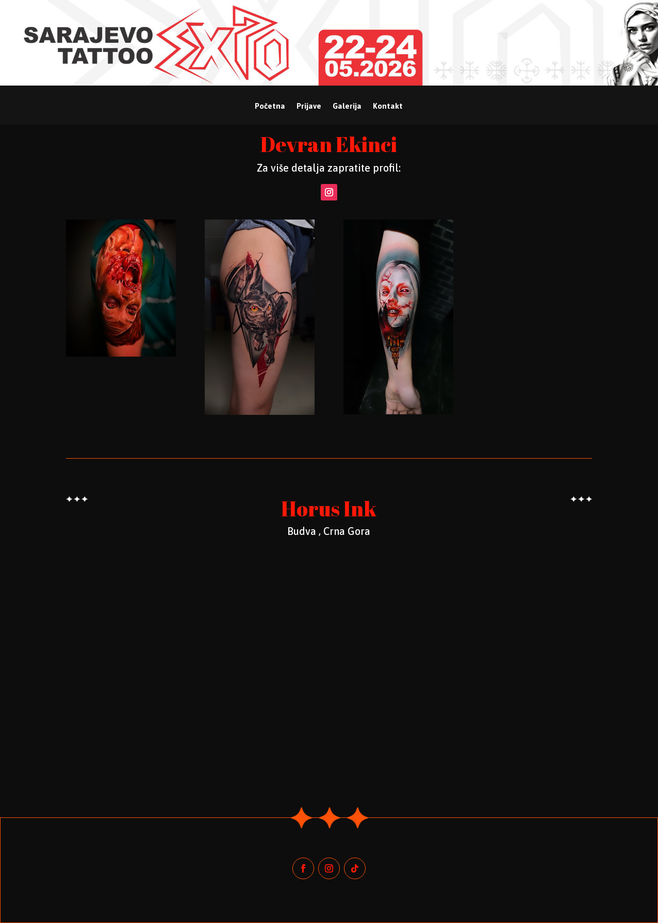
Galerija (347, 106)
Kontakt (388, 106)
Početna (270, 106)
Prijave (309, 106)
